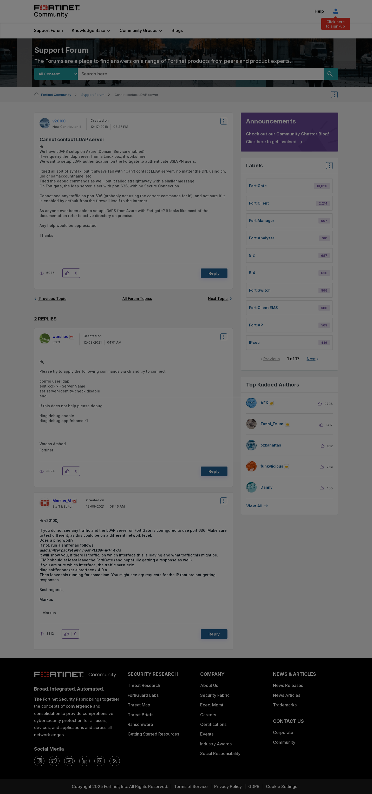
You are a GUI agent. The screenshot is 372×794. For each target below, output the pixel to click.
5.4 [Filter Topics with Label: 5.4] (252, 273)
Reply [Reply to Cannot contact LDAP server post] (214, 273)
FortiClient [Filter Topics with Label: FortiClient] (259, 203)
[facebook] (39, 761)
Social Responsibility (220, 753)
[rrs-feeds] (114, 761)
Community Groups (138, 30)
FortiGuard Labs (143, 695)
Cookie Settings (281, 786)
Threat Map (139, 704)
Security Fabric (215, 695)
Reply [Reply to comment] (214, 471)
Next (311, 358)
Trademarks (285, 704)
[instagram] (99, 761)
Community (284, 742)
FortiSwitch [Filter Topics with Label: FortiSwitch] (260, 290)
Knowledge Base (88, 30)
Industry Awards (216, 743)
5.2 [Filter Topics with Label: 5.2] (252, 255)
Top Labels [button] (328, 167)
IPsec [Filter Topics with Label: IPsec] (254, 342)
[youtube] (69, 761)
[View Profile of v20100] (59, 121)
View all (254, 505)
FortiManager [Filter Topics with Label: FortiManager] (261, 220)
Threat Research (144, 685)
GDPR (253, 786)
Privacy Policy (228, 786)
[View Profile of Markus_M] (62, 500)
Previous (271, 358)
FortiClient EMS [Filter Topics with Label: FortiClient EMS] (263, 307)
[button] (68, 273)
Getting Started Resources (153, 734)
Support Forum (48, 30)
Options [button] (337, 94)
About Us (209, 685)
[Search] (331, 74)
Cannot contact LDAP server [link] (136, 95)
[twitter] (54, 761)
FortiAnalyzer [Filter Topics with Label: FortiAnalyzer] (261, 238)
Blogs (177, 30)
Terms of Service (191, 786)
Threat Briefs (140, 714)
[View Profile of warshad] (60, 336)
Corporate (283, 732)
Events (206, 734)
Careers (208, 714)
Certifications (213, 724)
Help (319, 11)
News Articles (286, 695)
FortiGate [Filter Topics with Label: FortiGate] (258, 185)
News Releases (288, 685)
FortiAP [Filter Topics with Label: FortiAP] (256, 325)
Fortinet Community (57, 11)
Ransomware (140, 724)
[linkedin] (84, 761)
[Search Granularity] (56, 74)
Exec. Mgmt (211, 704)
